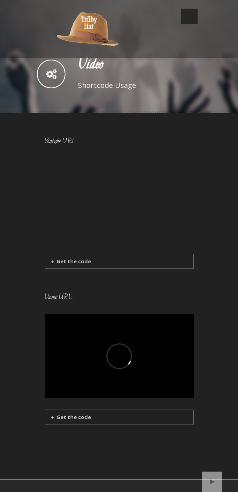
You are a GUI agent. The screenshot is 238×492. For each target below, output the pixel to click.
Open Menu (189, 16)
